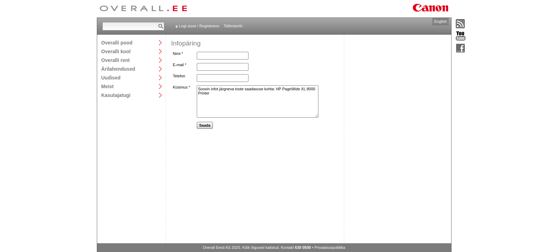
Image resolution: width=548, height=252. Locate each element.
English (440, 21)
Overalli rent (115, 60)
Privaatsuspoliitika (330, 247)
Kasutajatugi (116, 95)
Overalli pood (116, 42)
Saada (204, 125)
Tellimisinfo (233, 26)
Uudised (111, 77)
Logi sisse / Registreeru (199, 26)
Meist (107, 86)
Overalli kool (116, 51)
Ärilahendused (118, 68)
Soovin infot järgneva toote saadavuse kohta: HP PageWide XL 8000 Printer (257, 101)
